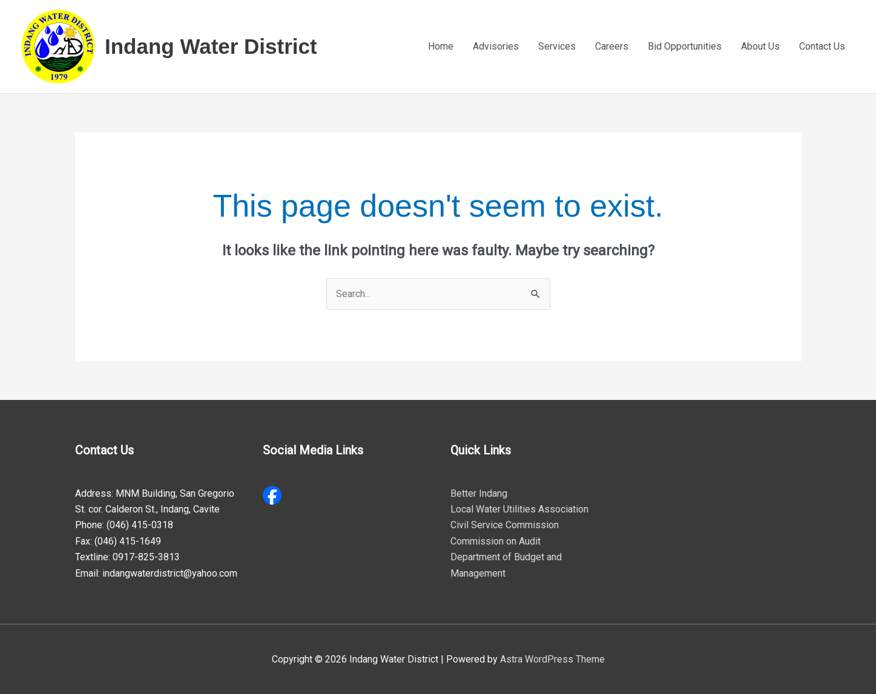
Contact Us (822, 46)
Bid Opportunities (685, 46)
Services (557, 46)
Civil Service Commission (504, 525)
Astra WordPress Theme (552, 659)
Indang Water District (211, 46)
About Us (760, 46)
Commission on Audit (495, 541)
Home (440, 46)
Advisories (496, 46)
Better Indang (478, 493)
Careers (611, 46)
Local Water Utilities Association (519, 509)
